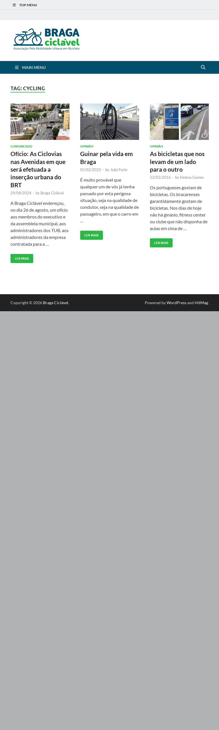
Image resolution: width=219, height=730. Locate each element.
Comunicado (21, 146)
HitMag (201, 302)
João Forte (118, 169)
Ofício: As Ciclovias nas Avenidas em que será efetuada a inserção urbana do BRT (37, 169)
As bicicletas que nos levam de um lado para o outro (177, 161)
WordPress (176, 302)
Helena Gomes (192, 177)
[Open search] (203, 67)
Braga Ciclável (52, 193)
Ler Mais (19, 257)
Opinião (86, 146)
